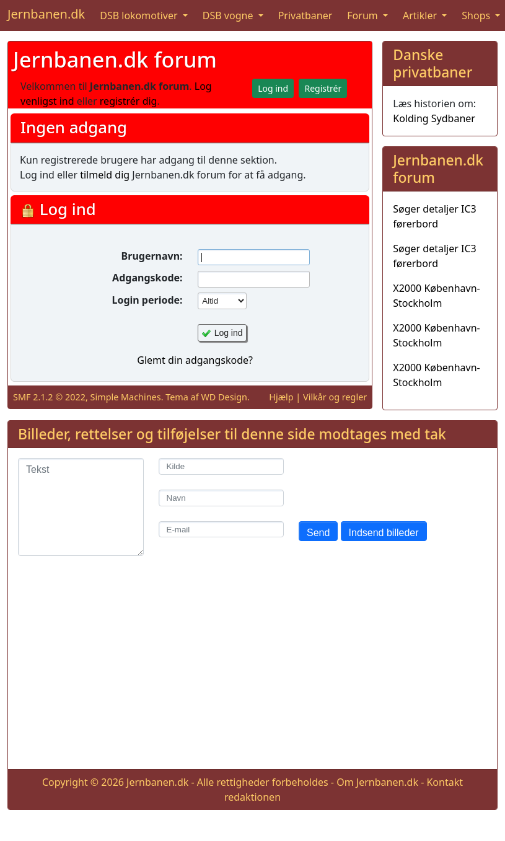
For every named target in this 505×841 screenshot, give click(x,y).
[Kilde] (221, 466)
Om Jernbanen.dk (377, 782)
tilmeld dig (105, 175)
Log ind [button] (273, 88)
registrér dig (128, 101)
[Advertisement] (252, 672)
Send (318, 532)
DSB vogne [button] (229, 15)
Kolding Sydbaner (434, 118)
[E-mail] (221, 529)
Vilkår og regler (335, 397)
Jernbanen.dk (46, 14)
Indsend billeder (384, 532)
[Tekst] (81, 507)
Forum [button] (363, 15)
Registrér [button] (322, 88)
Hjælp (281, 397)
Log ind (228, 333)
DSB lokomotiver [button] (140, 15)
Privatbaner (305, 15)
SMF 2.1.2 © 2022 (49, 397)
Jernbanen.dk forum (115, 59)
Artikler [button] (421, 15)
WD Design (224, 397)
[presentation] (393, 482)
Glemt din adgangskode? (195, 360)
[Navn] (221, 498)
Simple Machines (125, 397)
